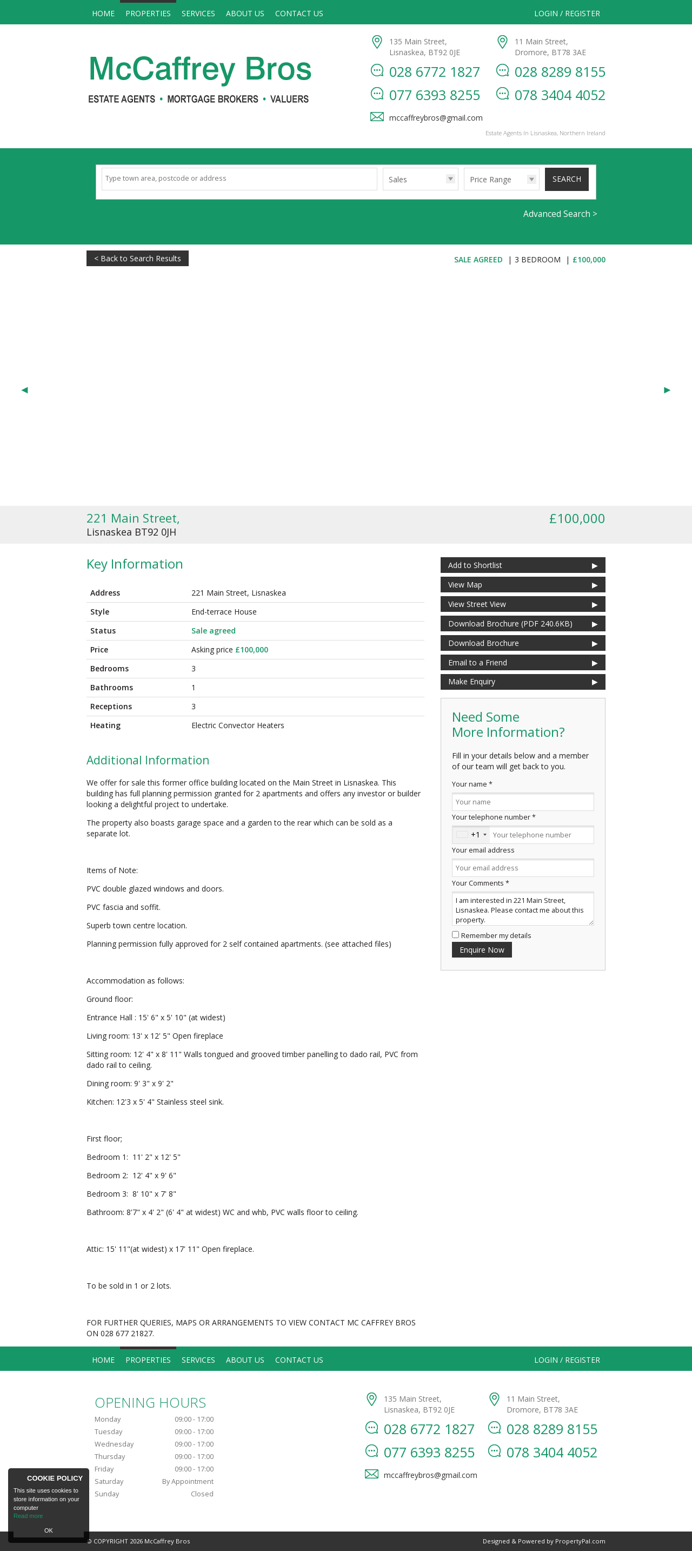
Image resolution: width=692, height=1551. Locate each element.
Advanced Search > (560, 214)
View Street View (477, 604)
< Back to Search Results (137, 258)
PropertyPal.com (580, 1541)
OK (48, 1530)
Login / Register (567, 13)
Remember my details (496, 935)
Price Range (490, 179)
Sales (398, 179)
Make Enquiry (471, 681)
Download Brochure (483, 643)
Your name (472, 784)
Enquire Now (482, 950)
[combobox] (471, 834)
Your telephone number (494, 817)
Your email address (483, 850)
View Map (465, 584)
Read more (28, 1516)
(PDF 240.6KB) (510, 623)
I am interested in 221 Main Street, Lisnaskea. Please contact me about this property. (523, 909)
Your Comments (480, 883)
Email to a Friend (477, 662)
